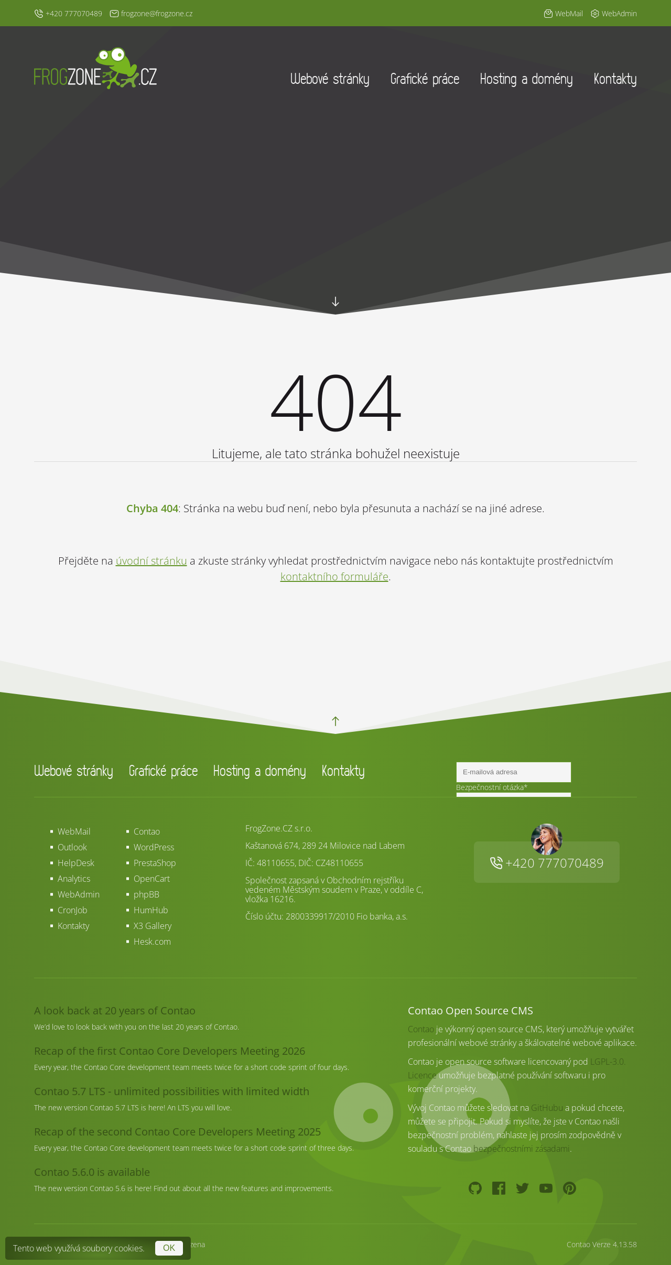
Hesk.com (152, 941)
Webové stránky (330, 79)
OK (169, 1248)
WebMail (74, 831)
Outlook (72, 847)
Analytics (74, 878)
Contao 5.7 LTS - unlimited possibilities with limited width (171, 1091)
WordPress (154, 847)
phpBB (146, 894)
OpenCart (152, 878)
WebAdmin (79, 894)
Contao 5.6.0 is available (92, 1172)
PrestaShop (155, 863)
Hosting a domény (526, 79)
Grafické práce (425, 79)
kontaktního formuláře (334, 576)
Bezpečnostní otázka (492, 787)
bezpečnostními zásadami (521, 1148)
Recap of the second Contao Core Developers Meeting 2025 (177, 1132)
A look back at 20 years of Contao (115, 1010)
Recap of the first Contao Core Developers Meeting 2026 (169, 1051)
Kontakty (615, 79)
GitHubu (547, 1107)
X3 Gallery (152, 926)
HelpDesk (76, 863)
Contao (147, 831)
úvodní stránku (151, 561)
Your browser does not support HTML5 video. (335, 236)
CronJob (73, 910)
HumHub (151, 910)
